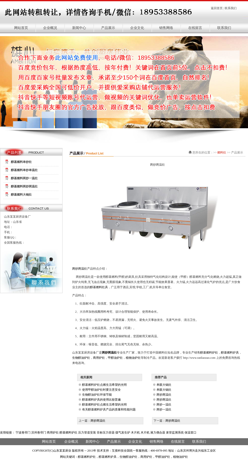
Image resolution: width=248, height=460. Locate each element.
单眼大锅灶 (163, 384)
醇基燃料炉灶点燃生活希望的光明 (104, 384)
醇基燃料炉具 (230, 352)
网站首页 (21, 28)
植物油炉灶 (133, 357)
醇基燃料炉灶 (209, 352)
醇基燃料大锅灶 (21, 194)
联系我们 (231, 8)
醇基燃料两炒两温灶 (24, 186)
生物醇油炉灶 (81, 357)
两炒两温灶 (79, 268)
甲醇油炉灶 (115, 357)
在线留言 (195, 28)
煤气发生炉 (122, 432)
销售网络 (166, 28)
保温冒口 (190, 432)
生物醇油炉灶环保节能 (97, 394)
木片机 (135, 432)
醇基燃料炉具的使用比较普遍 (101, 399)
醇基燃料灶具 (99, 287)
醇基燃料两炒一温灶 (24, 178)
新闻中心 (79, 28)
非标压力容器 (106, 432)
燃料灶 (221, 152)
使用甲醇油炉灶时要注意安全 (101, 389)
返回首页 (217, 8)
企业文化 (137, 28)
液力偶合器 (157, 432)
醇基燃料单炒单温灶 (24, 170)
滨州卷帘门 (38, 432)
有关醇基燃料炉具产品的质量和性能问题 (109, 409)
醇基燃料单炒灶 (21, 162)
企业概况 (50, 28)
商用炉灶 (99, 357)
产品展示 (108, 28)
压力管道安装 (87, 432)
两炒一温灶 (163, 404)
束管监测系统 (175, 432)
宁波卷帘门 (23, 432)
